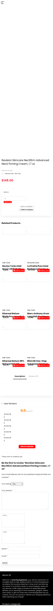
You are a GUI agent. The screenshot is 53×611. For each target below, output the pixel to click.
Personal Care (9, 173)
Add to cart (7, 202)
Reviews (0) (33, 376)
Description (20, 376)
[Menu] (2, 3)
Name (5, 549)
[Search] (49, 3)
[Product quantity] (15, 198)
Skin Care (17, 173)
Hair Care (6, 262)
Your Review (7, 490)
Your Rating (6, 484)
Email (4, 556)
